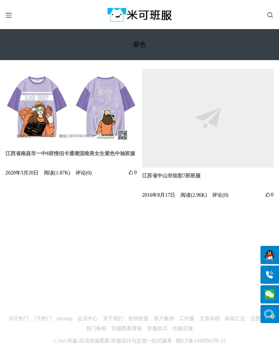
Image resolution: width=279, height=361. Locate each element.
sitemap (65, 318)
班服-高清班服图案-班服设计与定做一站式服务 (119, 341)
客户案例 (164, 318)
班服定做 (183, 328)
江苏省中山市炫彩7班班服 (171, 175)
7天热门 (43, 318)
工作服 (186, 318)
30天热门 (18, 318)
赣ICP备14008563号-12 (201, 341)
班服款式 (157, 328)
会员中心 (87, 318)
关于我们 (113, 318)
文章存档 (209, 318)
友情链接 (138, 318)
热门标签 (96, 328)
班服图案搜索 (127, 328)
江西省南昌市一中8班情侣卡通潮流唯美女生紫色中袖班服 (70, 153)
